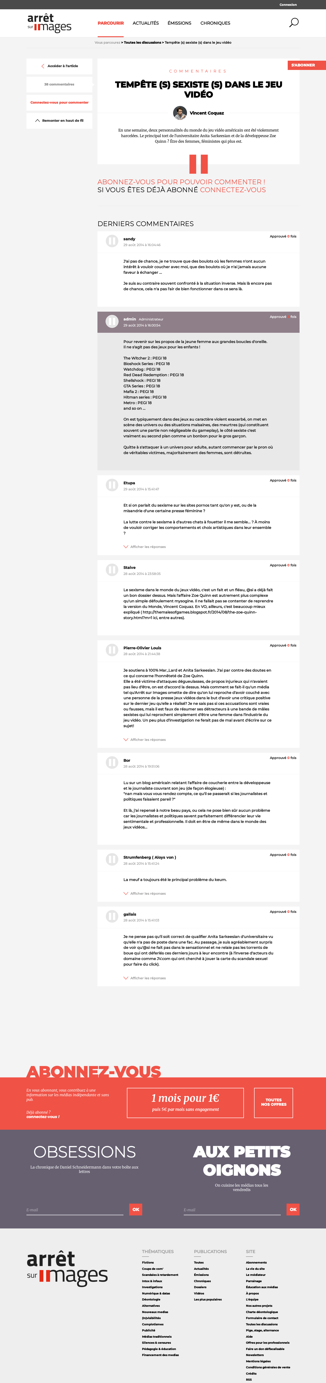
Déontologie (151, 1299)
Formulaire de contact (262, 1318)
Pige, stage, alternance (262, 1330)
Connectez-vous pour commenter (59, 103)
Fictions (148, 1262)
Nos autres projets (259, 1305)
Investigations (152, 1287)
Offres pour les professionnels (267, 1342)
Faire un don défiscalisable (265, 1349)
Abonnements (256, 1262)
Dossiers (200, 1287)
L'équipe (252, 1299)
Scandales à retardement (160, 1275)
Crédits (251, 1373)
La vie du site (255, 1269)
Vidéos (199, 1293)
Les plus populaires (208, 1299)
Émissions (179, 23)
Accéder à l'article (59, 66)
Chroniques (215, 23)
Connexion (288, 5)
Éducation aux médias (262, 1287)
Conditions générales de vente (268, 1367)
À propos (252, 1293)
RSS (249, 1379)
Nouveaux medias (155, 1312)
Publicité (148, 1330)
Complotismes (152, 1324)
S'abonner (303, 65)
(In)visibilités (151, 1318)
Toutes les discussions (262, 1324)
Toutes (198, 1262)
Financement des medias (160, 1355)
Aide (249, 1336)
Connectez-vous (233, 190)
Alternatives (151, 1305)
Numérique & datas (156, 1293)
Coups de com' (152, 1269)
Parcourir (111, 23)
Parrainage (254, 1281)
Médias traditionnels (156, 1336)
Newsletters (255, 1355)
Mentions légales (258, 1361)
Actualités (146, 23)
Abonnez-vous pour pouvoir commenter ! (181, 182)
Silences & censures (156, 1342)
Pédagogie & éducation (159, 1349)
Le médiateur (255, 1275)
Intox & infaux (152, 1281)
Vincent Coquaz (207, 113)
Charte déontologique (262, 1312)
